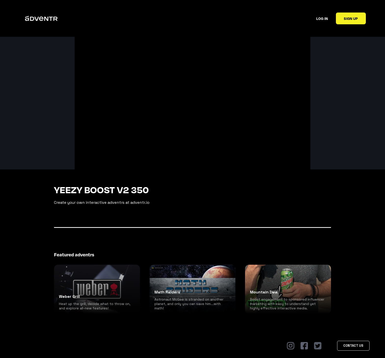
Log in (322, 18)
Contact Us (353, 346)
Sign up (351, 18)
